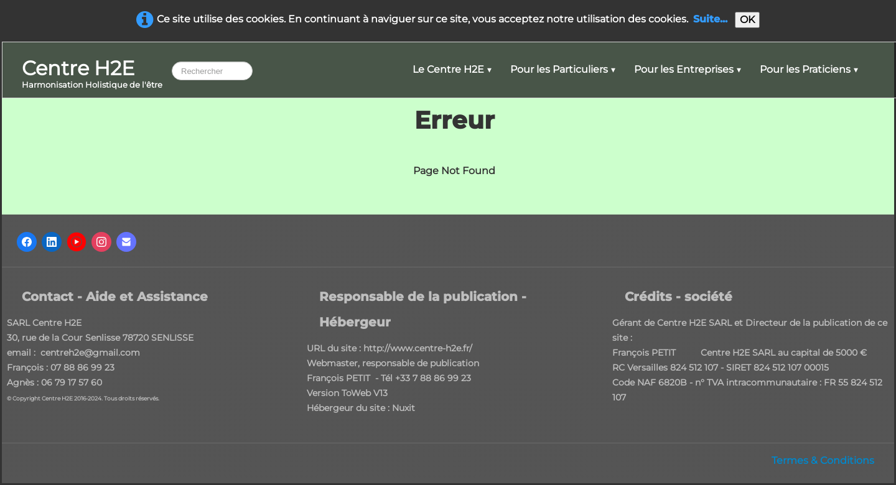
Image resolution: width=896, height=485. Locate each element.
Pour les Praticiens (809, 69)
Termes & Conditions (823, 460)
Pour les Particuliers (562, 69)
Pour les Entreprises (687, 69)
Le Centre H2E (452, 69)
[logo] (92, 75)
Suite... (710, 19)
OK (747, 19)
